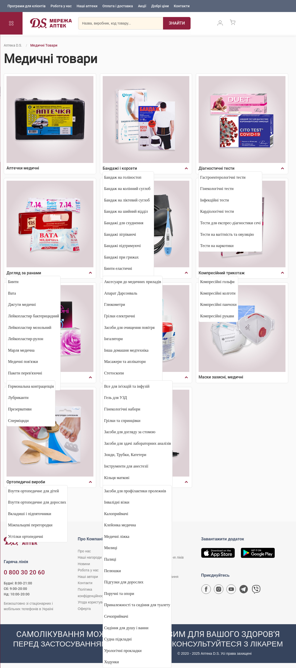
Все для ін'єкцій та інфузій (127, 386)
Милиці (110, 548)
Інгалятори (113, 339)
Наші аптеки (87, 6)
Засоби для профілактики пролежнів (135, 491)
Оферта (84, 609)
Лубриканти (18, 397)
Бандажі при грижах (121, 257)
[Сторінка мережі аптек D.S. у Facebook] (206, 590)
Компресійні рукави (217, 316)
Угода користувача (93, 602)
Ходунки (111, 662)
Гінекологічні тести (216, 188)
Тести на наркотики (216, 246)
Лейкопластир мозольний (29, 327)
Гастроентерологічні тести (222, 177)
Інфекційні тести (214, 200)
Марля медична (21, 350)
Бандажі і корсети (120, 168)
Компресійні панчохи (218, 304)
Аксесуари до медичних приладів (132, 282)
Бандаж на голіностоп (122, 177)
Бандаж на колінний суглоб (127, 188)
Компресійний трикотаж (222, 273)
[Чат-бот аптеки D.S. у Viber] (256, 590)
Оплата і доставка (117, 6)
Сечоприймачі (116, 616)
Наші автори (88, 577)
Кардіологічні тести (217, 211)
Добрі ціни (160, 6)
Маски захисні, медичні (221, 377)
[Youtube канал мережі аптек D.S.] (231, 590)
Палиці (110, 559)
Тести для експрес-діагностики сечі (230, 223)
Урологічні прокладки (123, 650)
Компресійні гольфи (217, 282)
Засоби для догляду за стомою (130, 432)
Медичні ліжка (116, 536)
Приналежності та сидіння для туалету (137, 605)
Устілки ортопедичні (25, 536)
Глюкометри (114, 304)
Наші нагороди (90, 557)
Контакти (182, 6)
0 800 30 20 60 (24, 572)
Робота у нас (61, 6)
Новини (84, 564)
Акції (142, 6)
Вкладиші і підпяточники (29, 514)
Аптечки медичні (23, 168)
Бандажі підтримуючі (122, 246)
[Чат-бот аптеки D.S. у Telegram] (244, 590)
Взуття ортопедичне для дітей (33, 491)
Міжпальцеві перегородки (30, 525)
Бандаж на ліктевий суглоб (127, 200)
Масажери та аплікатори (125, 361)
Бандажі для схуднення (123, 223)
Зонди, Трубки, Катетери (125, 455)
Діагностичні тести (216, 168)
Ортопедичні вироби (26, 482)
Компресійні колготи (217, 293)
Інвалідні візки (116, 502)
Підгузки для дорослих (123, 582)
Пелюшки (112, 571)
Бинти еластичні (118, 268)
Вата (12, 293)
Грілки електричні (119, 316)
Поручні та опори (119, 593)
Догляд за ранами (24, 273)
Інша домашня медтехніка (126, 350)
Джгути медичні (22, 304)
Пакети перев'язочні (25, 373)
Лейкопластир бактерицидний (33, 316)
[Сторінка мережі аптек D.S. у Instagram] (219, 590)
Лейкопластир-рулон (25, 339)
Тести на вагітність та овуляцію (227, 234)
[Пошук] (177, 24)
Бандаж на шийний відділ (126, 211)
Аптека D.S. (13, 45)
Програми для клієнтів (27, 6)
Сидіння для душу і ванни (126, 628)
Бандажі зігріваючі (120, 234)
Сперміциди (18, 420)
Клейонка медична (120, 525)
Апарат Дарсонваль (120, 293)
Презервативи (20, 409)
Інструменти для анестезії (126, 466)
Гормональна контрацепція (31, 386)
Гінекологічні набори (122, 409)
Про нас (84, 551)
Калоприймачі (116, 514)
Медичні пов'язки (23, 361)
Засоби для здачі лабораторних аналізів (137, 443)
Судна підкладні (118, 639)
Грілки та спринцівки (122, 420)
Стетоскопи (114, 373)
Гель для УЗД (115, 397)
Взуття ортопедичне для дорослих (37, 502)
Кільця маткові (116, 478)
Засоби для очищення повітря (129, 327)
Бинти (13, 282)
